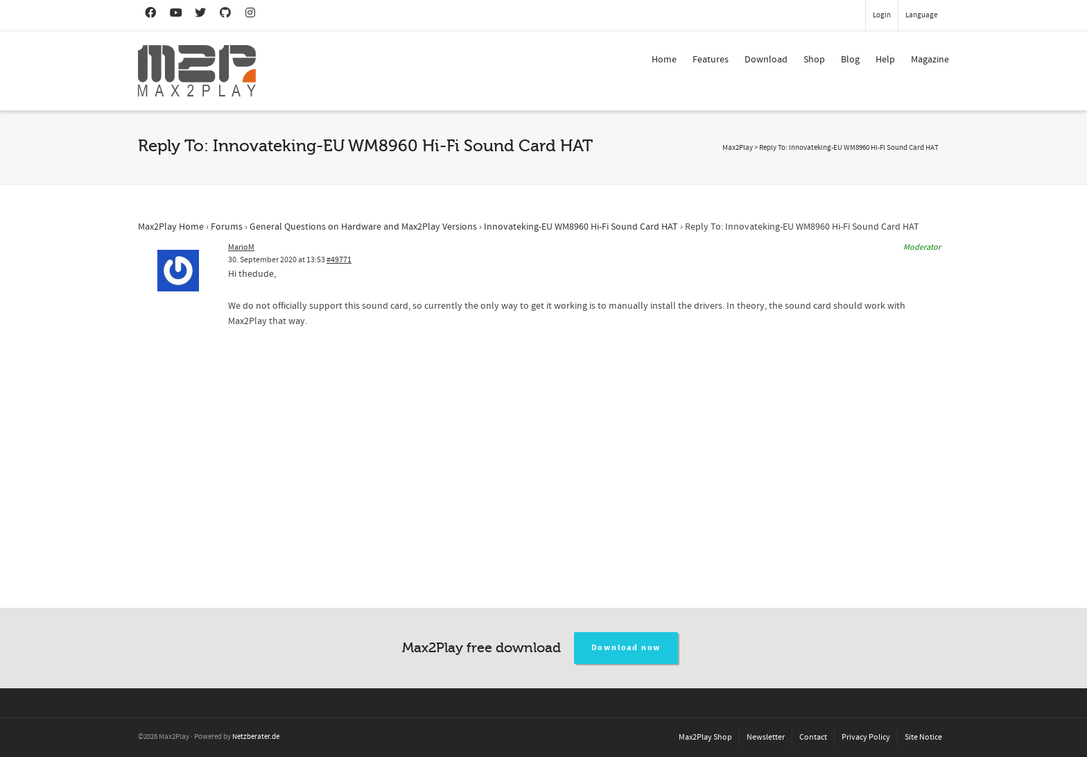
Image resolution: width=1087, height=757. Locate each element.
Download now (626, 648)
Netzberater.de (255, 737)
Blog (850, 59)
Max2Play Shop (705, 737)
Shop (814, 59)
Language (921, 15)
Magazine (930, 59)
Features (711, 59)
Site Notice (923, 737)
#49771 (339, 260)
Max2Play (737, 148)
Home (664, 59)
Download (766, 59)
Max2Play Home (171, 227)
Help (885, 59)
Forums (227, 227)
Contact (813, 737)
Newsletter (766, 737)
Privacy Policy (866, 737)
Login (882, 15)
